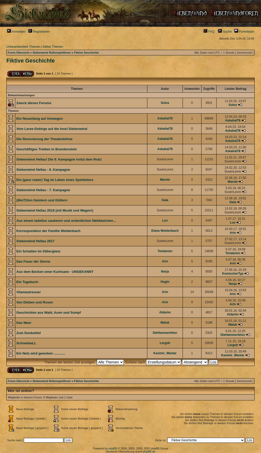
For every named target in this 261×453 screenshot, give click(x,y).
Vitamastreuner (28, 292)
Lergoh (165, 343)
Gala (165, 200)
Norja (165, 271)
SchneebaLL (26, 343)
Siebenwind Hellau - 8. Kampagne (43, 170)
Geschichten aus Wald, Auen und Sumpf (48, 312)
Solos (165, 103)
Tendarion (165, 251)
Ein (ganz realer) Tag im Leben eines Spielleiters (54, 180)
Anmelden (16, 31)
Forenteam (244, 31)
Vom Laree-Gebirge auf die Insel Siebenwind (51, 129)
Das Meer (23, 323)
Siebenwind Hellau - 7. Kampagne (43, 190)
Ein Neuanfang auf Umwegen (39, 118)
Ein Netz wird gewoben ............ (40, 353)
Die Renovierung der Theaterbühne (44, 139)
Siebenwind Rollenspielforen (51, 52)
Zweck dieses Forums (33, 103)
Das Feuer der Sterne (33, 261)
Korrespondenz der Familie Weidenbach (48, 231)
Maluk (165, 322)
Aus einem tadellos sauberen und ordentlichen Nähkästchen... (66, 221)
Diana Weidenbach (165, 230)
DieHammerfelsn (165, 333)
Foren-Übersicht (18, 52)
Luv (165, 220)
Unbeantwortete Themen (23, 46)
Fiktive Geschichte (86, 52)
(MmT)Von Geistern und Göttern (41, 200)
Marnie (165, 179)
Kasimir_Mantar (165, 353)
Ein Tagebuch (27, 282)
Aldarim (165, 312)
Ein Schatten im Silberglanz (38, 251)
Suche (225, 31)
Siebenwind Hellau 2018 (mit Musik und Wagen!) (54, 210)
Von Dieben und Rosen (34, 302)
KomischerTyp (232, 273)
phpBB (113, 448)
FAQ (209, 31)
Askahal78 (165, 118)
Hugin (165, 282)
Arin (233, 233)
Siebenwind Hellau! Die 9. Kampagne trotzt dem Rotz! (59, 159)
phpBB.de (149, 451)
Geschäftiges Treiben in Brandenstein (46, 149)
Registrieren (39, 31)
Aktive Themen (53, 46)
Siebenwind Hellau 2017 (35, 241)
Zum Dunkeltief (28, 333)
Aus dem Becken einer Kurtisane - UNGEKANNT (54, 272)
